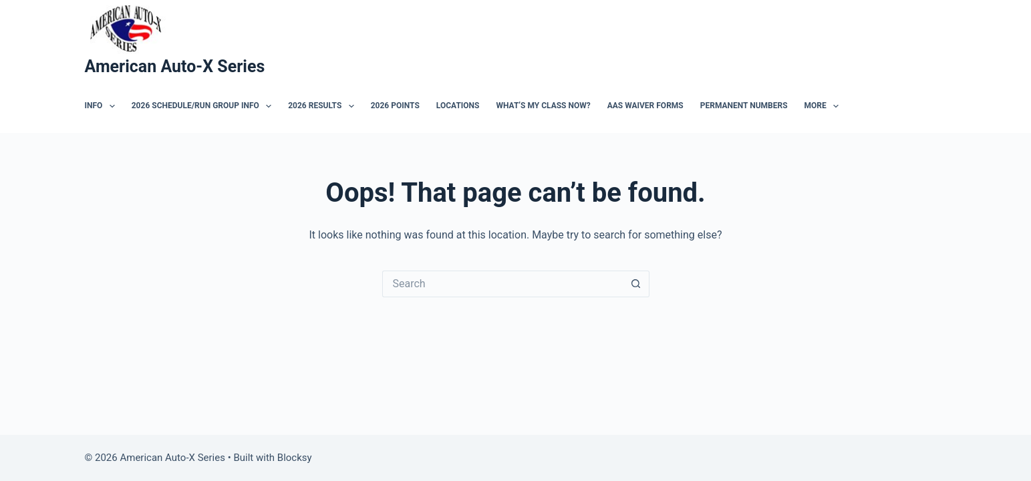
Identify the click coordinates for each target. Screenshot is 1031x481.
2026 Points (395, 105)
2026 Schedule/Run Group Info (204, 106)
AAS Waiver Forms (645, 105)
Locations (458, 105)
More (824, 106)
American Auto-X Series (175, 66)
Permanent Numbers (744, 105)
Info (102, 106)
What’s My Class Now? (543, 105)
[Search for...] (502, 284)
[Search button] (636, 284)
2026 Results (323, 106)
